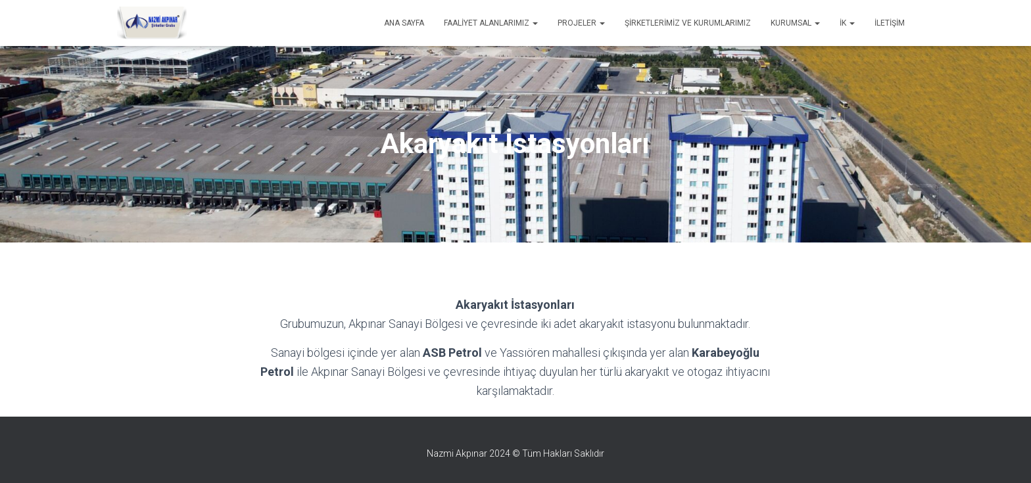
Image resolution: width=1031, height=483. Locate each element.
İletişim (890, 23)
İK (847, 23)
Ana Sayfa (404, 23)
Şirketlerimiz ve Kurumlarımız (688, 23)
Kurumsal (795, 23)
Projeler (581, 23)
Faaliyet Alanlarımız (491, 23)
